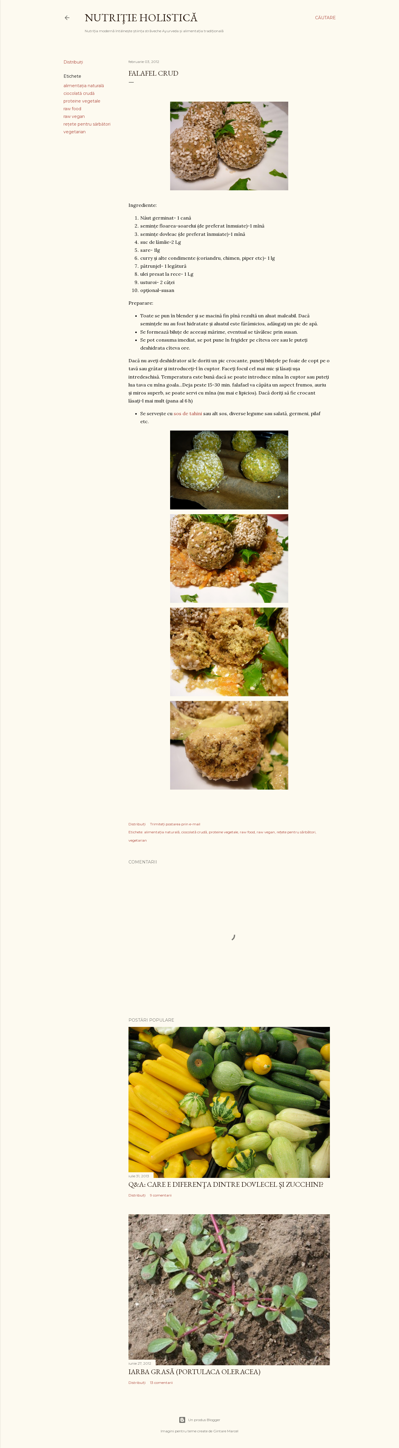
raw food (72, 108)
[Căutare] (325, 18)
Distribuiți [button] (73, 62)
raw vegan (74, 116)
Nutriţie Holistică (141, 18)
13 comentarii (161, 1382)
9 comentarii (161, 1195)
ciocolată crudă (79, 93)
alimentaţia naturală (83, 85)
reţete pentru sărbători (86, 124)
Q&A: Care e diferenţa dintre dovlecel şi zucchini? (226, 1184)
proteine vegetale (81, 101)
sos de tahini (188, 413)
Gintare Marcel (225, 1431)
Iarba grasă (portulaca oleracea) (194, 1371)
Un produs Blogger (199, 1419)
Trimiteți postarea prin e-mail (175, 824)
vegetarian (74, 131)
